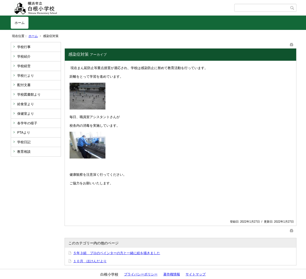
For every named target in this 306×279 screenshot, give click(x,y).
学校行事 (24, 47)
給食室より (25, 104)
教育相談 (24, 151)
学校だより (25, 75)
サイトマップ (196, 274)
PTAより (23, 132)
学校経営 (24, 66)
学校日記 (24, 142)
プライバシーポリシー (141, 274)
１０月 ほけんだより (90, 261)
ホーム (20, 23)
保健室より (25, 113)
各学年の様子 (27, 123)
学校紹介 (24, 56)
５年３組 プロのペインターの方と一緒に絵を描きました (116, 253)
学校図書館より (29, 94)
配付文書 (24, 85)
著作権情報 (171, 274)
